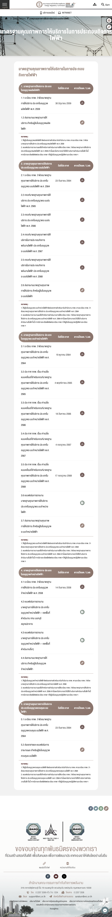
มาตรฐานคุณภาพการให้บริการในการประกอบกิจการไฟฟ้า (49, 18)
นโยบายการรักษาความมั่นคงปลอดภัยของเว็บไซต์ (86, 901)
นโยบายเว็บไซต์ (35, 901)
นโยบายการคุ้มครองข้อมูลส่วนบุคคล (54, 901)
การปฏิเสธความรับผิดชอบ (18, 901)
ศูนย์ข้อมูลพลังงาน (19, 18)
